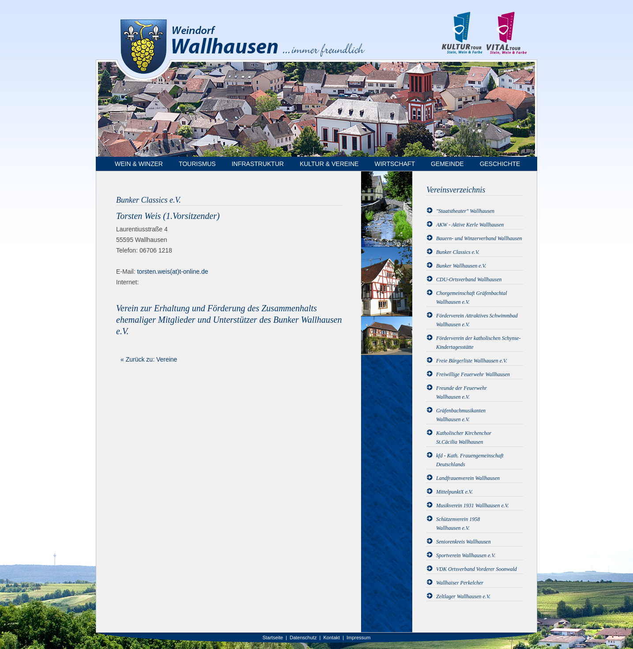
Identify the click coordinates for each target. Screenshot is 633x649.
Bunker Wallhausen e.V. (461, 266)
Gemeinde (447, 163)
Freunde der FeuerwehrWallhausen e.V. (461, 392)
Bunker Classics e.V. (457, 252)
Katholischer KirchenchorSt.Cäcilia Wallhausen (463, 437)
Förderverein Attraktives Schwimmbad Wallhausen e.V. (477, 320)
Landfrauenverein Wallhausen (468, 478)
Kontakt (332, 637)
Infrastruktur (258, 163)
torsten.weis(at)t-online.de (172, 271)
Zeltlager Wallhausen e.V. (463, 596)
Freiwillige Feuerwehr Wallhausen (473, 374)
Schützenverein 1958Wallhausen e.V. (458, 523)
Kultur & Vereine (329, 163)
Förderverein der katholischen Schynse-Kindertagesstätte (478, 342)
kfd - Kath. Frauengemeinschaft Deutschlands (470, 460)
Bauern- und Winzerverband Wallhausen (479, 238)
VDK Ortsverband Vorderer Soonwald (476, 569)
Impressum (358, 637)
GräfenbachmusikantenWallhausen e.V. (461, 415)
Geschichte (500, 163)
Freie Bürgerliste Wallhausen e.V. (471, 361)
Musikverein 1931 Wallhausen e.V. (472, 505)
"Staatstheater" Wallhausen (465, 211)
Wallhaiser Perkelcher (459, 583)
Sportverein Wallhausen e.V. (465, 555)
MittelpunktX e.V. (454, 492)
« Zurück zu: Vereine (149, 359)
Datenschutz (303, 637)
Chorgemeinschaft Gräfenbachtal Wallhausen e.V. (471, 297)
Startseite (273, 637)
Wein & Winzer (139, 163)
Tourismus (197, 163)
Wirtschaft (394, 163)
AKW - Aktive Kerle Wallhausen (470, 225)
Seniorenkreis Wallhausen (463, 542)
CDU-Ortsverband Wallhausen (469, 279)
